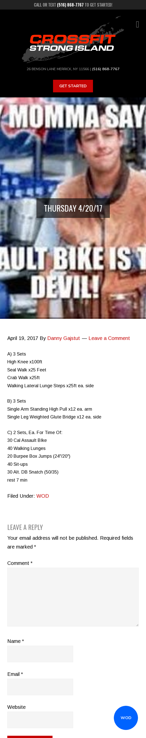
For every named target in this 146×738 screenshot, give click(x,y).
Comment (19, 563)
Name (15, 641)
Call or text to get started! (73, 5)
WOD (126, 718)
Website (16, 707)
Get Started (73, 86)
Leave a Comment (109, 338)
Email (15, 674)
